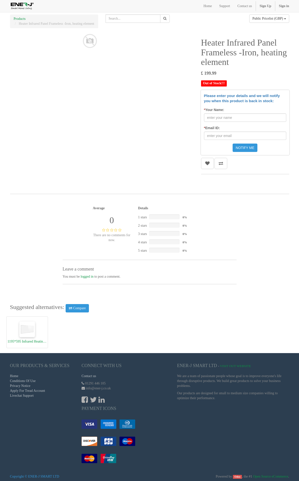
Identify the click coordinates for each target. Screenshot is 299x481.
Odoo (237, 476)
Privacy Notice (20, 386)
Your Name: (214, 109)
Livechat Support (22, 395)
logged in (87, 276)
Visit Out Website (235, 366)
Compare (77, 308)
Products (20, 19)
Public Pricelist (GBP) (269, 18)
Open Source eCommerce (270, 476)
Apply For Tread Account (27, 391)
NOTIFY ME (245, 148)
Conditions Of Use (23, 381)
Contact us (89, 376)
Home (14, 376)
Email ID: (212, 127)
